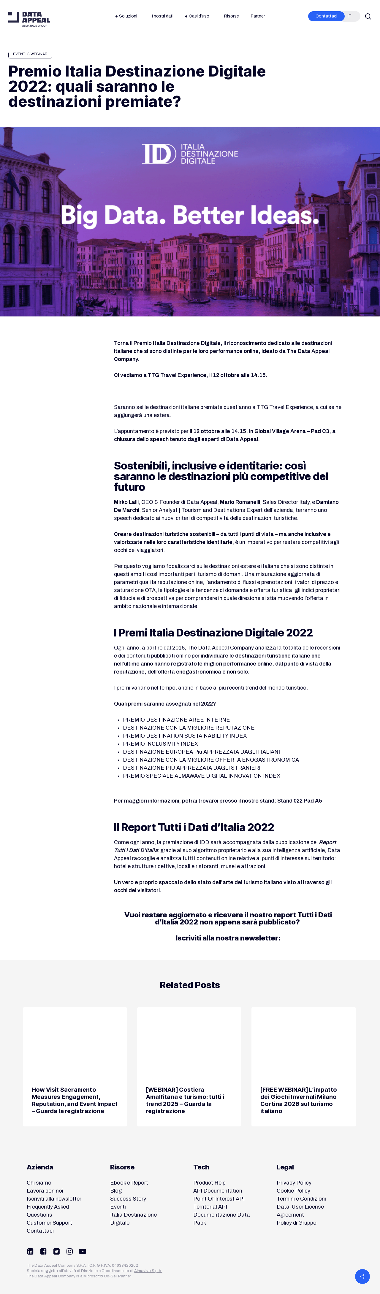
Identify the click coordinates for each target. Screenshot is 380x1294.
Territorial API (210, 1207)
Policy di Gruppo (296, 1223)
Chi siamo (39, 1183)
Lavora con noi (45, 1191)
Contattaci (40, 1231)
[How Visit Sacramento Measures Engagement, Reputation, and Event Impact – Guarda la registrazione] (75, 1066)
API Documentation (217, 1191)
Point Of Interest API (219, 1199)
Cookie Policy (293, 1191)
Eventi (118, 1207)
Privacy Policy (294, 1183)
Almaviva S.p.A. (148, 1271)
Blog (116, 1191)
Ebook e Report (129, 1183)
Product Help (209, 1183)
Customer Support (49, 1223)
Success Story (128, 1199)
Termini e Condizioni (301, 1199)
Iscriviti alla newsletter (54, 1199)
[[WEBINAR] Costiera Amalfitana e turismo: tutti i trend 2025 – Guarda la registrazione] (189, 1066)
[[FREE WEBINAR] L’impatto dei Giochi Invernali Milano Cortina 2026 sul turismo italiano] (303, 1066)
